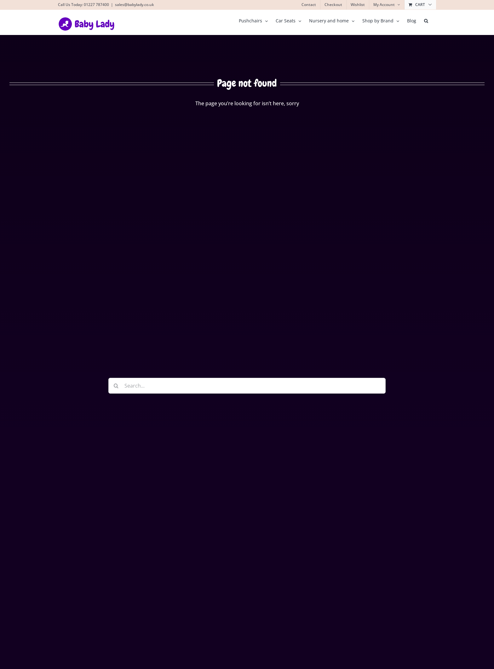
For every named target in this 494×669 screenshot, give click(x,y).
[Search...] (247, 386)
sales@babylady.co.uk (134, 4)
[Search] (116, 386)
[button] (426, 21)
